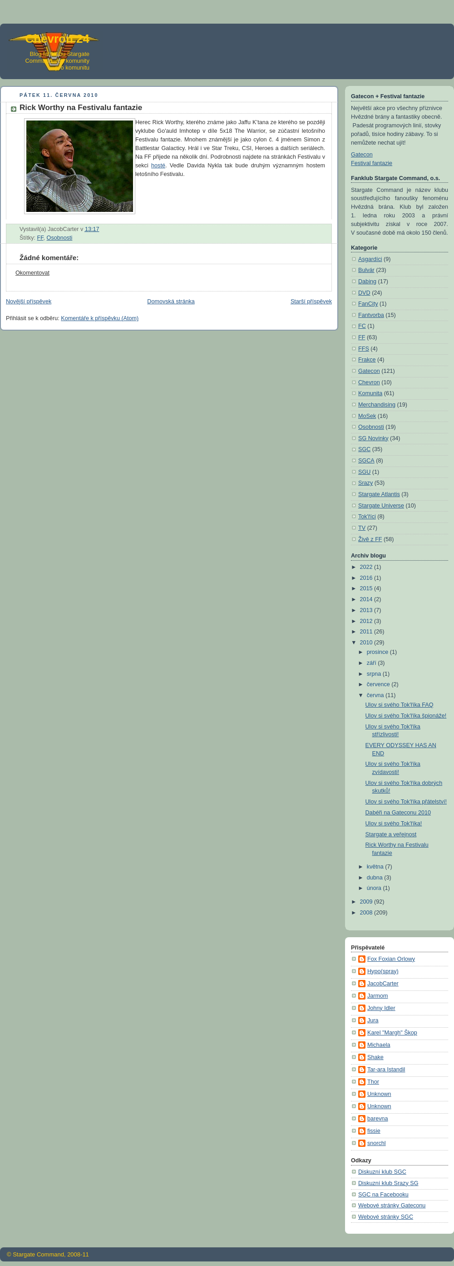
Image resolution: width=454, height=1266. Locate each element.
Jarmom (377, 996)
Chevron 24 (57, 38)
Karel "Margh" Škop (392, 1033)
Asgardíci (370, 259)
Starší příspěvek (311, 301)
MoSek (367, 416)
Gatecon (362, 154)
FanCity (368, 304)
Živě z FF (370, 539)
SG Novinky (373, 438)
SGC (364, 449)
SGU (364, 472)
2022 (367, 567)
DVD (364, 293)
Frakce (367, 360)
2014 (367, 599)
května (376, 867)
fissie (373, 1131)
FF (40, 238)
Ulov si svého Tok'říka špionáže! (406, 716)
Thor (373, 1082)
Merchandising (376, 405)
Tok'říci (367, 516)
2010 (367, 642)
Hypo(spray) (383, 971)
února (375, 888)
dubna (376, 877)
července (379, 684)
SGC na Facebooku (383, 1194)
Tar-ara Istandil (386, 1069)
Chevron (369, 382)
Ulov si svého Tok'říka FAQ (399, 705)
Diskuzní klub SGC (382, 1172)
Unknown (379, 1094)
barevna (377, 1118)
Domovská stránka (170, 301)
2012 (367, 621)
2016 (367, 578)
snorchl (376, 1143)
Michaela (378, 1045)
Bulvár (366, 270)
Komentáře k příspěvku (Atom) (99, 318)
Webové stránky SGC (385, 1217)
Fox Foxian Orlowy (391, 959)
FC (362, 326)
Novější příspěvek (28, 301)
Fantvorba (371, 315)
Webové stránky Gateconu (391, 1205)
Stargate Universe (381, 505)
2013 (367, 610)
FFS (363, 349)
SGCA (366, 460)
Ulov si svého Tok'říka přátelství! (406, 802)
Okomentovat (32, 273)
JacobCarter (383, 983)
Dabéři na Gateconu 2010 (398, 812)
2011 (367, 631)
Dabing (367, 281)
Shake (375, 1057)
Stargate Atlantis (379, 494)
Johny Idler (381, 1008)
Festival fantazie (371, 163)
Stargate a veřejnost (391, 834)
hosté (158, 165)
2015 (367, 588)
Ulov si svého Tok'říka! (393, 823)
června (376, 695)
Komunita (370, 393)
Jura (373, 1020)
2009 (367, 902)
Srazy (365, 483)
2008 (367, 912)
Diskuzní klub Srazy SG (388, 1183)
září (372, 663)
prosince (378, 652)
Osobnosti (60, 238)
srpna (375, 674)
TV (361, 528)
